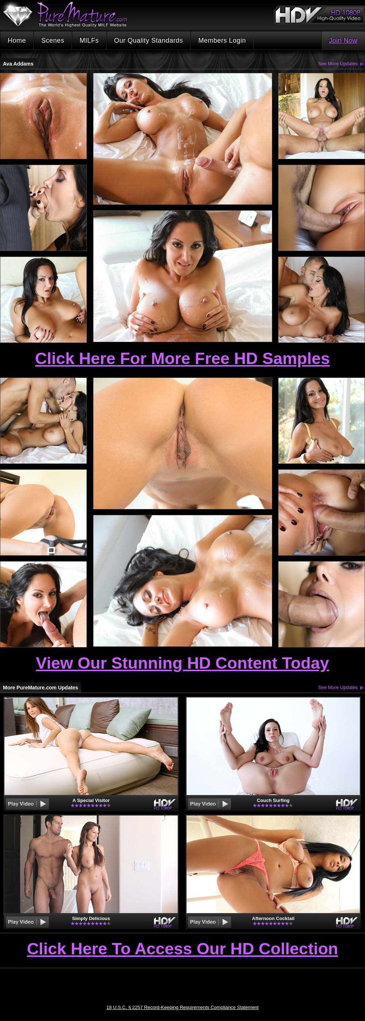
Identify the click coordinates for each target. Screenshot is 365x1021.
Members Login (222, 40)
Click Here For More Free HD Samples (182, 358)
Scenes (52, 40)
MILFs (89, 40)
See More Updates (338, 63)
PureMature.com (68, 14)
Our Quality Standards (148, 40)
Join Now (343, 40)
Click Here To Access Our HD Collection (182, 949)
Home (17, 40)
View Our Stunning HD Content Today (182, 663)
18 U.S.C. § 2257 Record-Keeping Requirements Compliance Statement (183, 1007)
